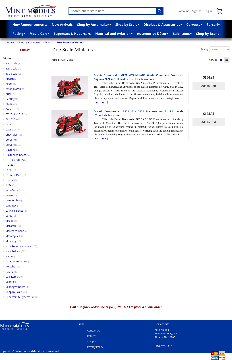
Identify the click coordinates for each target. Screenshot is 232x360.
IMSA (9, 185)
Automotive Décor (152, 33)
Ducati (48, 42)
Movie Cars (39, 33)
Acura (9, 83)
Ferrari (213, 24)
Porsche (10, 266)
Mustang (11, 241)
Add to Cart (208, 85)
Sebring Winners (15, 287)
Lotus (9, 215)
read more (100, 102)
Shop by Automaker (94, 24)
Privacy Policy (95, 347)
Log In (208, 11)
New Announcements (29, 24)
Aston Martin (13, 89)
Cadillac (10, 129)
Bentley (10, 99)
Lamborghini (13, 200)
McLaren (11, 226)
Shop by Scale (127, 24)
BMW (9, 104)
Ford (8, 170)
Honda (10, 180)
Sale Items (182, 33)
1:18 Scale (11, 68)
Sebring (10, 281)
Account (184, 11)
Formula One (13, 175)
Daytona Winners (16, 155)
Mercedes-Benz (15, 231)
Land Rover (12, 205)
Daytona (11, 150)
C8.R (8, 124)
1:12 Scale (11, 63)
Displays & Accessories (163, 24)
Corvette (194, 24)
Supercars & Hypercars (72, 33)
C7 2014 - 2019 (14, 114)
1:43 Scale (11, 73)
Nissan (10, 256)
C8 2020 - (11, 119)
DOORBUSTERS (15, 160)
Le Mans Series (14, 210)
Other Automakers (17, 261)
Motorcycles (13, 236)
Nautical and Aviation (113, 33)
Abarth (10, 78)
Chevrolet (11, 134)
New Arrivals (62, 24)
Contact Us (93, 330)
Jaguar (9, 195)
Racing (19, 33)
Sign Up (196, 11)
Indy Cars (11, 190)
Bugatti (10, 109)
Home (10, 42)
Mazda (9, 220)
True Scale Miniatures (69, 42)
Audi (8, 94)
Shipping (92, 341)
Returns (91, 336)
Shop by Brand (208, 33)
